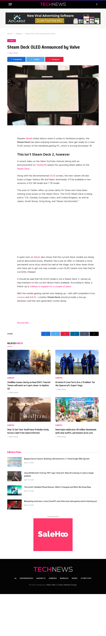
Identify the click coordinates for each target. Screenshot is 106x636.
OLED (52, 175)
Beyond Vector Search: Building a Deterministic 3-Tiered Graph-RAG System (57, 458)
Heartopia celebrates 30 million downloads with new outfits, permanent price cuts (75, 431)
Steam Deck (23, 168)
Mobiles (64, 578)
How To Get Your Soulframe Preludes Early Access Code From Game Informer (28, 431)
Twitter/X (41, 165)
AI (16, 578)
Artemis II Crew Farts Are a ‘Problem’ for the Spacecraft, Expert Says (75, 384)
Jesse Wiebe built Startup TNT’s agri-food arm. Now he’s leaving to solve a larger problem (59, 474)
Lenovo (21, 297)
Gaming (11, 41)
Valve (28, 138)
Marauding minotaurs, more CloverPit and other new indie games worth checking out (60, 501)
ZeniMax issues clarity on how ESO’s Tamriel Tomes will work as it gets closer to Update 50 (28, 385)
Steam (37, 257)
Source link (23, 322)
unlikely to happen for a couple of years (50, 286)
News (75, 578)
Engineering (26, 578)
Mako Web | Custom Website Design (62, 585)
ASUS (33, 297)
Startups (86, 578)
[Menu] (10, 4)
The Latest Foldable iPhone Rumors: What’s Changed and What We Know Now (57, 487)
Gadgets (41, 578)
